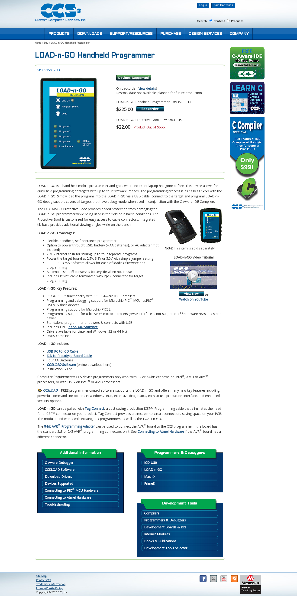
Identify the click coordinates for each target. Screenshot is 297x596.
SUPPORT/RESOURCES (131, 34)
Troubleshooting (57, 504)
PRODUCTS (59, 34)
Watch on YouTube (193, 299)
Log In (203, 5)
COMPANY (239, 34)
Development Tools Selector (165, 548)
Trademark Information (50, 584)
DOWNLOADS (89, 34)
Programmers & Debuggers (165, 520)
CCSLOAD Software (59, 469)
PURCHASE (170, 34)
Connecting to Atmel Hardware (161, 431)
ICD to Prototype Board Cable (69, 356)
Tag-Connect (94, 408)
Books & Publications (160, 541)
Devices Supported (59, 483)
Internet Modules (157, 534)
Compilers (151, 513)
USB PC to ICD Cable (62, 351)
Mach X (149, 476)
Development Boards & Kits (165, 527)
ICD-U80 (150, 462)
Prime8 (149, 483)
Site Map (41, 576)
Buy (46, 42)
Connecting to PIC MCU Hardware (71, 490)
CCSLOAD (50, 390)
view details (147, 88)
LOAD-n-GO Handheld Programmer (70, 42)
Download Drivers (58, 476)
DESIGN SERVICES (205, 34)
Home (38, 42)
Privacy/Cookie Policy (49, 588)
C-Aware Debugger (59, 462)
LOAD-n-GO (153, 469)
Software (83, 327)
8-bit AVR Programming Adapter (69, 426)
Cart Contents (223, 5)
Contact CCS (43, 580)
